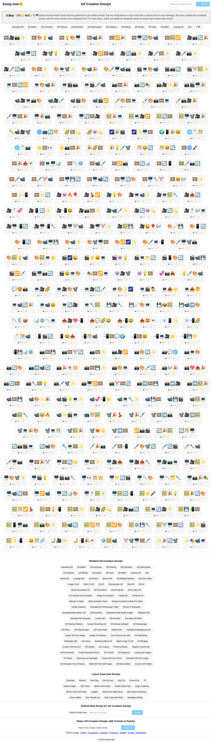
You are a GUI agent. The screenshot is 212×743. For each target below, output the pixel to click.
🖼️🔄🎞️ (164, 116)
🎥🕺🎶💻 (195, 210)
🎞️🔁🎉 (117, 37)
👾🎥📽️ (123, 273)
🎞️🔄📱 (164, 163)
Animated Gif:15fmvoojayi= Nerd (104, 607)
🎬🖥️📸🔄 (42, 273)
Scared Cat (134, 680)
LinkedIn (104, 733)
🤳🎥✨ (59, 540)
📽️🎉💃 (114, 414)
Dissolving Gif (117, 590)
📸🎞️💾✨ (95, 367)
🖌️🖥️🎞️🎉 (17, 116)
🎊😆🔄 (167, 147)
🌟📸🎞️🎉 (70, 147)
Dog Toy (121, 680)
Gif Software (111, 27)
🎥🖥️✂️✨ (100, 226)
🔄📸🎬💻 (22, 446)
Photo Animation (120, 647)
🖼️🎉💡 (170, 493)
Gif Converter (47, 27)
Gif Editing (125, 27)
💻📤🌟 (170, 289)
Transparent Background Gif (138, 630)
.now (11, 4)
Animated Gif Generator (80, 618)
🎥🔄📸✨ (131, 53)
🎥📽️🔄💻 (75, 53)
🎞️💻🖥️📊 (50, 163)
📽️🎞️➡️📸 (162, 414)
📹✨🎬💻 (67, 414)
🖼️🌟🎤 (148, 493)
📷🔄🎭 (142, 84)
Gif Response (124, 652)
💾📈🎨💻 (139, 304)
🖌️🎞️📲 (120, 446)
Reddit (123, 733)
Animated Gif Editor (133, 618)
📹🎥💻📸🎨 (28, 100)
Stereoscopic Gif (115, 584)
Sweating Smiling (134, 697)
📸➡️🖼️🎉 (197, 383)
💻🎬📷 (70, 84)
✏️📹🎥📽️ (20, 132)
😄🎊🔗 (37, 540)
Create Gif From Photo (111, 658)
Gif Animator (115, 618)
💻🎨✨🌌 (122, 289)
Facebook (93, 733)
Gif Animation (77, 27)
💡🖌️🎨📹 (192, 273)
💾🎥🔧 (114, 304)
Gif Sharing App (140, 624)
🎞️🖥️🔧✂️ (153, 179)
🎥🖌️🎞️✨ (159, 53)
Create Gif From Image (75, 635)
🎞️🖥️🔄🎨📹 (144, 37)
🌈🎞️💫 (72, 132)
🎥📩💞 (14, 210)
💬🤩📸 (20, 289)
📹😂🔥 (42, 414)
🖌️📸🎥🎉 (186, 100)
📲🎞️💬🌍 (114, 336)
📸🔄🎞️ (12, 383)
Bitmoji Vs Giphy (76, 601)
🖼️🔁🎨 (114, 524)
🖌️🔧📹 (192, 446)
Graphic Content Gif (140, 647)
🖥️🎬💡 (39, 477)
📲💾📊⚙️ (22, 352)
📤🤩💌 (148, 320)
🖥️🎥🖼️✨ (195, 462)
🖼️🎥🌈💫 (100, 509)
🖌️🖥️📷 (14, 462)
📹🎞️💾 (14, 399)
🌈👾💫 (95, 132)
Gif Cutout (86, 641)
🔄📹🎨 (47, 446)
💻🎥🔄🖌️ (95, 289)
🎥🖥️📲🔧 (45, 226)
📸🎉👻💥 (67, 367)
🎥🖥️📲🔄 (17, 226)
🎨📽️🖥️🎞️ (98, 242)
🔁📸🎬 (142, 430)
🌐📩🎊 (195, 132)
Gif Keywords (96, 613)
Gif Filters (65, 630)
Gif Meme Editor (123, 664)
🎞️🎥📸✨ (14, 37)
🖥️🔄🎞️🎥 (89, 116)
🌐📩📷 (22, 147)
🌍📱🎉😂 (170, 132)
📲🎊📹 (89, 336)
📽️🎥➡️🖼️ (189, 414)
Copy (12, 44)
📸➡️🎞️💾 (147, 383)
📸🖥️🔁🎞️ (92, 383)
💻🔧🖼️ (92, 304)
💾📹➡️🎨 (189, 304)
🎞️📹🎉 (95, 37)
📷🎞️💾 (47, 352)
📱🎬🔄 (45, 336)
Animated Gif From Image (137, 658)
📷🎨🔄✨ (145, 352)
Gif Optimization (94, 27)
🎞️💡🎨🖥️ (70, 37)
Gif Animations (100, 590)
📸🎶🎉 (170, 367)
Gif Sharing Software (120, 624)
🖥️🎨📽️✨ (14, 477)
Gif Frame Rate (100, 630)
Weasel (82, 680)
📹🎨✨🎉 (39, 399)
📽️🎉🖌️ (137, 414)
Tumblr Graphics (78, 607)
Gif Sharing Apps (81, 630)
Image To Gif (73, 584)
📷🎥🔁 (120, 352)
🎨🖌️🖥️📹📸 (117, 69)
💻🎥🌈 (42, 289)
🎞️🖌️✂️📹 (42, 179)
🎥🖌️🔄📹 (14, 69)
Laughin (94, 692)
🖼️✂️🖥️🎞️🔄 (169, 524)
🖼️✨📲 (14, 540)
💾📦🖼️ (164, 304)
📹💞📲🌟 (100, 399)
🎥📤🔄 (192, 194)
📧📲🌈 (192, 320)
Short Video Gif (134, 590)
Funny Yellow (75, 697)
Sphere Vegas (70, 686)
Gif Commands (67, 652)
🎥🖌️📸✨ (186, 53)
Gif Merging (143, 641)
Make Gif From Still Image (100, 664)
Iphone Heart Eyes (102, 686)
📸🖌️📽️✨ (64, 383)
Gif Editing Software (125, 578)
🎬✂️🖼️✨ (197, 69)
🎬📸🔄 (173, 69)
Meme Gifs (107, 578)
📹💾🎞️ (153, 399)
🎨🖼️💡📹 (17, 257)
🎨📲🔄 (23, 242)
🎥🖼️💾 (125, 226)
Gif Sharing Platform (74, 624)
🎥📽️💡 (50, 53)
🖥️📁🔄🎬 (120, 477)
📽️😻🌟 (98, 430)
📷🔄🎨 (14, 367)
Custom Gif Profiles (143, 664)
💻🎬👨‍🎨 (148, 289)
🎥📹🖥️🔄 (25, 53)
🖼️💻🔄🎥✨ (158, 509)
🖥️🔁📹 (42, 493)
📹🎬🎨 (78, 100)
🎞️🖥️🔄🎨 (125, 179)
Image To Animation (105, 596)
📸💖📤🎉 (195, 367)
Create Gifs (100, 618)
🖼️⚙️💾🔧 (139, 524)
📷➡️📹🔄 (39, 367)
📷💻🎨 (192, 352)
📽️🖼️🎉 (75, 430)
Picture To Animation (132, 607)
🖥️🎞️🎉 (64, 116)
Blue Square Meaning (136, 692)
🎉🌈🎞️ (95, 147)
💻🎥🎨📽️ (67, 289)
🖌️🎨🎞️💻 (125, 100)
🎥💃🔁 (92, 194)
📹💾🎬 (175, 399)
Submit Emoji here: (78, 712)
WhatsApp (141, 733)
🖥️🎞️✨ (92, 462)
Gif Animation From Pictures (72, 664)
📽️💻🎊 (53, 430)
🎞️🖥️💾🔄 (70, 179)
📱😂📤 (67, 336)
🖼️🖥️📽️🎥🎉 (192, 116)
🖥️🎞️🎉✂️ (39, 462)
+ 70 (198, 27)
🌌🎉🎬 (117, 132)
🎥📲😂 (64, 210)
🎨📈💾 (175, 226)
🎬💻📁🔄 (145, 257)
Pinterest (114, 733)
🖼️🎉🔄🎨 (195, 493)
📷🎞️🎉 (120, 84)
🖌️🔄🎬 (170, 446)
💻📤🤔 (192, 289)
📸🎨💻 (120, 367)
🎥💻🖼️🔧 (167, 194)
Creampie (70, 680)
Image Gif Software (98, 635)
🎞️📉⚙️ (75, 163)
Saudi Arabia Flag (122, 686)
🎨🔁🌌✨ (125, 242)
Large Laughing (141, 686)
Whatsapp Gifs (70, 641)
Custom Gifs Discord (71, 647)
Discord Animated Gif (80, 590)
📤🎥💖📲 (72, 320)
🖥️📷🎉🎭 (197, 477)
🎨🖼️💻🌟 (45, 257)
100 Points (85, 686)
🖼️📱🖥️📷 (17, 524)
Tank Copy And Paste (113, 697)
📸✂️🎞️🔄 (120, 383)
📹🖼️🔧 (20, 414)
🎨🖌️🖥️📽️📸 (183, 242)
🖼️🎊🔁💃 (23, 509)
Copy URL (128, 728)
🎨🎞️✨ (39, 69)
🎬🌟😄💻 (95, 257)
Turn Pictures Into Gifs (120, 635)
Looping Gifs (78, 578)
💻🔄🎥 (70, 304)
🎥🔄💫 (170, 210)
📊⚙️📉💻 (45, 320)
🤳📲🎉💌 (84, 540)
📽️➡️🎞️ (120, 430)
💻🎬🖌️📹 (95, 84)
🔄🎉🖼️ (164, 430)
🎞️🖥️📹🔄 (97, 179)
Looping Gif (178, 27)
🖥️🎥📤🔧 (139, 462)
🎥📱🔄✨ (39, 210)
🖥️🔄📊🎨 (67, 493)
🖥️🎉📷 (42, 116)
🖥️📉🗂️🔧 (170, 477)
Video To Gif (88, 584)
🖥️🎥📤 (114, 462)
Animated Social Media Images (119, 613)
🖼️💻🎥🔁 (139, 116)
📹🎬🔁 (100, 100)
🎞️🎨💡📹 (42, 37)
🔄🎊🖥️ (187, 430)
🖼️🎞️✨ (75, 509)
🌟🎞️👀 (45, 147)
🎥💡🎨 (114, 194)
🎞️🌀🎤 (189, 147)
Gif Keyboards (141, 635)
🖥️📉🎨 (145, 477)
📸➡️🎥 (173, 383)
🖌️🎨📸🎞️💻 (156, 100)
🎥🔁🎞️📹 (103, 53)
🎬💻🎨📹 (147, 69)
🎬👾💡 (120, 257)
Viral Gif (130, 584)
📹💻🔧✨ (128, 399)
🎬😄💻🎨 (70, 273)
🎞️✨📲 (20, 194)
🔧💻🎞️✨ (72, 446)
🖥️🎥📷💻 (167, 462)
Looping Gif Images (142, 652)
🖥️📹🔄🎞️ (17, 493)
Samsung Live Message (87, 658)
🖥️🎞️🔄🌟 (67, 462)
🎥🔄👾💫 (145, 210)
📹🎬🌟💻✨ (69, 399)
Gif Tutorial (108, 652)
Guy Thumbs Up (93, 697)
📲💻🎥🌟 (164, 336)
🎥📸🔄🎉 (197, 37)
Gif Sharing (62, 27)
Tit (145, 680)
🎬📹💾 (198, 257)
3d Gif (101, 584)
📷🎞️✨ (98, 352)
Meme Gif (64, 578)
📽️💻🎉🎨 (28, 430)
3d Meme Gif (137, 596)
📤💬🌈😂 (100, 320)
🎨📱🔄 (198, 226)
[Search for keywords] (182, 4)
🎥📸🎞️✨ (89, 210)
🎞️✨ (197, 179)
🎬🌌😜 (70, 257)
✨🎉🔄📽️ (167, 540)
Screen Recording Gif (96, 624)
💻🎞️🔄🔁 (17, 84)
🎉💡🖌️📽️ (120, 147)
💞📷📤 (167, 273)
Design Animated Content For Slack (127, 601)
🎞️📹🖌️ (98, 163)
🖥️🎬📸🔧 (64, 477)
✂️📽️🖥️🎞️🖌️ (136, 540)
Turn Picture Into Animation (80, 596)
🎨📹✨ (73, 242)
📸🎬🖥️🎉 (195, 84)
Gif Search (93, 578)
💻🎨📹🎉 (45, 84)
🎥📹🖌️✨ (117, 210)
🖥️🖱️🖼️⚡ (95, 493)
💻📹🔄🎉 (22, 304)
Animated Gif (17, 27)
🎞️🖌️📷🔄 (189, 163)
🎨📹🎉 (89, 69)
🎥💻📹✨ (139, 194)
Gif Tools (152, 27)
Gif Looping (104, 647)
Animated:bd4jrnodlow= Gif (74, 613)
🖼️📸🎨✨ (45, 524)
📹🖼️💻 (198, 399)
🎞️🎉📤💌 (22, 163)
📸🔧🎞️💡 (37, 383)
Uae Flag (94, 680)
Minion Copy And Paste (76, 692)
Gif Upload (89, 647)
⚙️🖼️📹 (109, 540)
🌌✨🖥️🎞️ (142, 132)
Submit (137, 713)
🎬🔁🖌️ (17, 273)
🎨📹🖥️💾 (48, 242)
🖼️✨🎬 (198, 524)
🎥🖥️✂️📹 (72, 226)
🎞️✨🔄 (42, 194)
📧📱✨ (170, 320)
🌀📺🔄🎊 (47, 132)
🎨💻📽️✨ (64, 69)
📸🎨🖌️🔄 (145, 367)
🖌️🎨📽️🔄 (145, 446)
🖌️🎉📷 (98, 446)
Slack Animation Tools (97, 601)
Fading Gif (122, 596)
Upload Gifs (116, 630)
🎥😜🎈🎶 (150, 226)
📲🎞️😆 (139, 336)
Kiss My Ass (108, 680)
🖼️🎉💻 (114, 116)
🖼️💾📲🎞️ (189, 509)
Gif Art (141, 584)
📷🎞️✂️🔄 (72, 352)
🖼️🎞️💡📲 (50, 509)
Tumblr (131, 733)
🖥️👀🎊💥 (92, 477)
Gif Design (139, 27)
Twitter (83, 733)
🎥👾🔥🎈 (67, 194)
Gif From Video (145, 578)
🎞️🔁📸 (120, 163)
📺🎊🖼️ (92, 414)
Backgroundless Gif (103, 641)
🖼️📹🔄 (70, 524)
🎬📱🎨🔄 (172, 257)
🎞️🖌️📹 (17, 179)
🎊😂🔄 (145, 147)
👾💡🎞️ (145, 273)
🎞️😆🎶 (178, 179)
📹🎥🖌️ (56, 100)
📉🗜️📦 (20, 320)
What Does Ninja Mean (112, 692)
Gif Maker (32, 27)
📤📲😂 (125, 320)
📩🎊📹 (22, 336)
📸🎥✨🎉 (167, 84)
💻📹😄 (47, 304)
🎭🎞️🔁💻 (97, 273)
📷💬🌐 (170, 352)
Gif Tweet (68, 658)
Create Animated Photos (88, 652)
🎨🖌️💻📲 (153, 242)
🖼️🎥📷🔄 (128, 509)
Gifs (190, 27)
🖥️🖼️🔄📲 (122, 493)
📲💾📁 (189, 336)
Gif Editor (165, 27)
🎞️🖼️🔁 (173, 37)
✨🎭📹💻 (195, 540)
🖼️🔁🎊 (92, 524)
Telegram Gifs (144, 613)
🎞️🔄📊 (142, 163)
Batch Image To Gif (125, 641)
